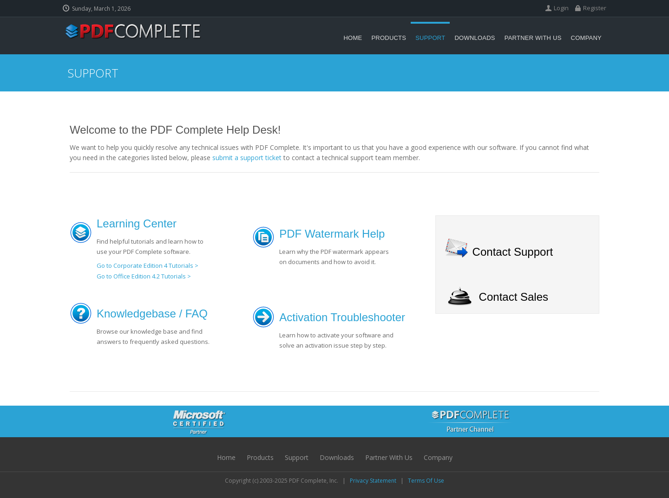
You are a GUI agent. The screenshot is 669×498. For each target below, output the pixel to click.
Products (260, 457)
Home (226, 457)
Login (561, 8)
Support (296, 457)
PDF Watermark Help (332, 233)
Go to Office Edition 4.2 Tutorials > (144, 276)
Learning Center (137, 223)
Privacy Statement (373, 481)
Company (438, 457)
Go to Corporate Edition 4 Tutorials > (147, 265)
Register (594, 8)
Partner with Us (389, 457)
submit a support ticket (247, 157)
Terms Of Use (426, 481)
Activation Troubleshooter (342, 317)
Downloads (337, 457)
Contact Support (512, 252)
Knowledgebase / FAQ (152, 313)
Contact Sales (513, 297)
